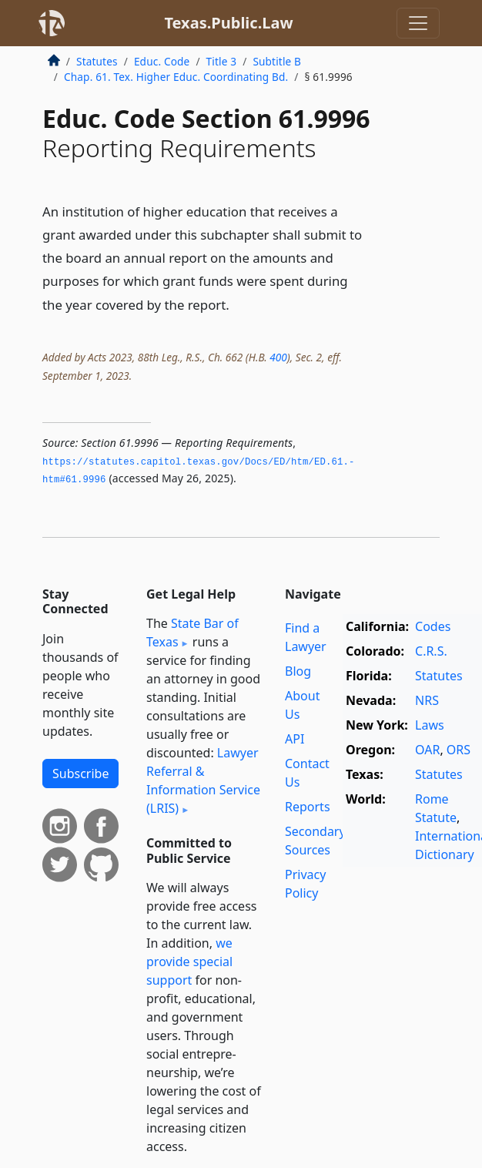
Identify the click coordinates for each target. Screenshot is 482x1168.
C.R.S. (431, 651)
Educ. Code (161, 61)
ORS (458, 749)
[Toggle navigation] (418, 23)
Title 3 (221, 61)
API (294, 738)
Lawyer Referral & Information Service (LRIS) (203, 780)
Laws (429, 725)
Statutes (97, 61)
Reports (307, 806)
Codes (432, 626)
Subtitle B (277, 61)
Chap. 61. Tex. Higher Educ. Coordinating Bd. (176, 76)
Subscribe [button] (80, 773)
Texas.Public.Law (228, 22)
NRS (427, 700)
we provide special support (189, 961)
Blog (298, 671)
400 (277, 357)
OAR (427, 749)
